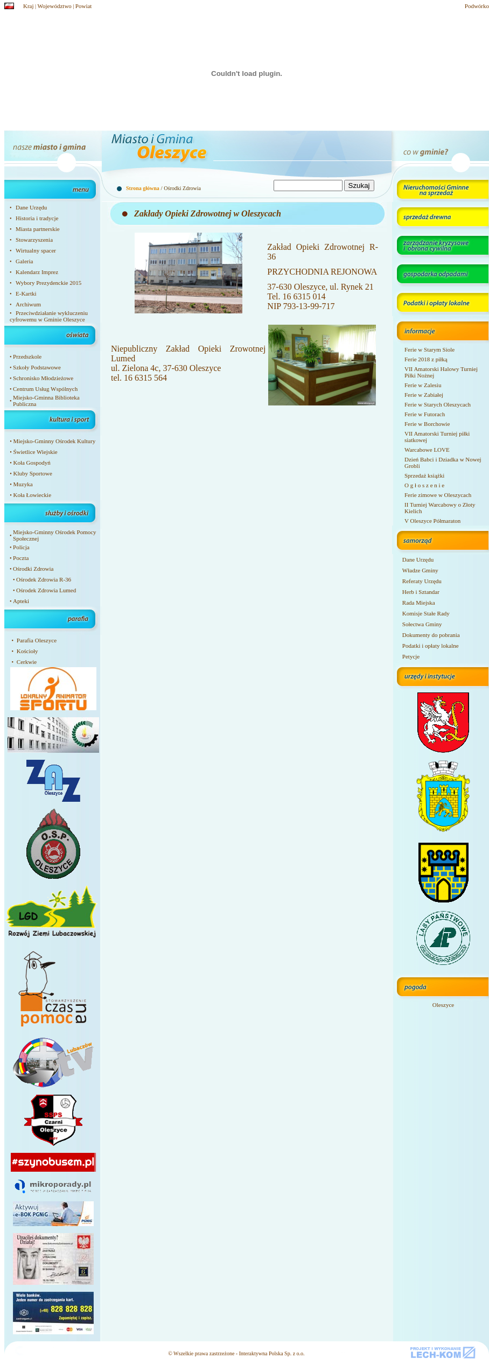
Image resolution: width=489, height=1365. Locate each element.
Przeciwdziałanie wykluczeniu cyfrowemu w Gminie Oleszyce (49, 316)
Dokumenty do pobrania (431, 635)
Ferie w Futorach (424, 414)
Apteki (21, 601)
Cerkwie (27, 662)
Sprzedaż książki (424, 475)
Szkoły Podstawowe (37, 367)
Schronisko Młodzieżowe (43, 378)
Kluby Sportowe (32, 473)
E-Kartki (26, 293)
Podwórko (477, 6)
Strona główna (142, 188)
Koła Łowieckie (32, 495)
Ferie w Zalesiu (422, 385)
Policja (21, 547)
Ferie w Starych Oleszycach (437, 404)
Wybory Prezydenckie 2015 (48, 282)
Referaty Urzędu (422, 581)
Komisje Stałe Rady (426, 613)
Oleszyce (443, 1005)
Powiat (83, 6)
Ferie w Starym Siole (429, 349)
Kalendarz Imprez (37, 272)
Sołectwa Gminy (422, 624)
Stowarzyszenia (34, 239)
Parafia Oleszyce (37, 640)
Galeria (24, 261)
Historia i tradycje (37, 218)
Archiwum (28, 304)
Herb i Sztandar (420, 592)
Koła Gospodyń (31, 462)
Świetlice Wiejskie (35, 452)
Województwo (55, 6)
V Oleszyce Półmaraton (432, 520)
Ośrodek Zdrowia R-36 (43, 579)
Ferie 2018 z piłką (426, 359)
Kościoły (27, 651)
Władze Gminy (420, 570)
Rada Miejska (418, 602)
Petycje (411, 656)
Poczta (21, 558)
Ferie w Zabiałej (423, 394)
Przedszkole (27, 356)
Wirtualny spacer (36, 250)
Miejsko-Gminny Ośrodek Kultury (54, 441)
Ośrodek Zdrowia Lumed (46, 590)
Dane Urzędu (31, 207)
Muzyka (22, 484)
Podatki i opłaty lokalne (430, 645)
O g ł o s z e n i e (424, 485)
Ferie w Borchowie (427, 424)
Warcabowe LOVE (427, 449)
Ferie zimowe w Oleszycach (437, 495)
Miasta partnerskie (38, 229)
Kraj (28, 6)
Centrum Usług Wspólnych (45, 389)
